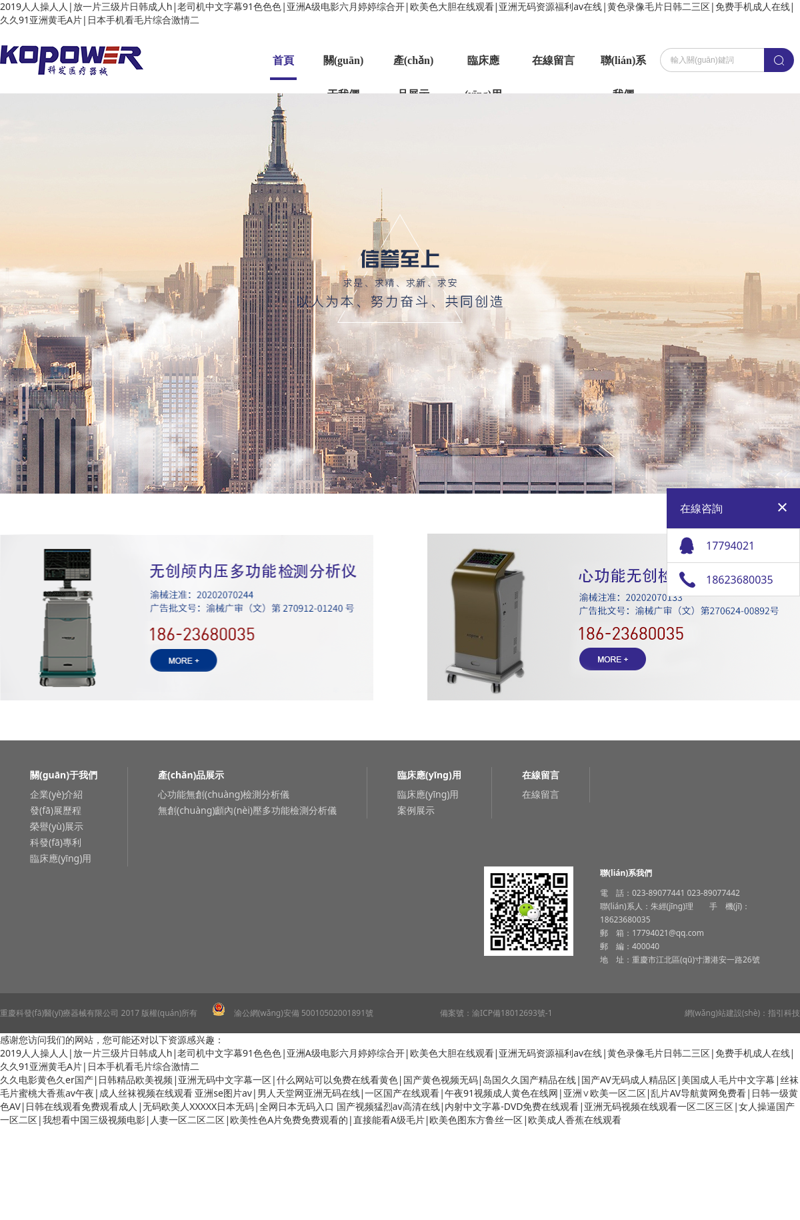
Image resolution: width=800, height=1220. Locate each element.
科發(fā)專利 (55, 842)
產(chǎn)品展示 (413, 66)
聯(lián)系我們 (623, 66)
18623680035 (739, 579)
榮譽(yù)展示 (56, 826)
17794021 (730, 545)
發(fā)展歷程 (55, 810)
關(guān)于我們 (343, 66)
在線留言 (553, 60)
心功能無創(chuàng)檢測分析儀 (224, 794)
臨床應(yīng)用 (483, 66)
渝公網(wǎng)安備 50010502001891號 (292, 1013)
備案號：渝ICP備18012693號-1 (496, 1013)
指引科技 (784, 1013)
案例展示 (416, 810)
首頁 (283, 60)
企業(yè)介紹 (56, 794)
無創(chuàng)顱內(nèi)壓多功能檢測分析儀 (247, 810)
